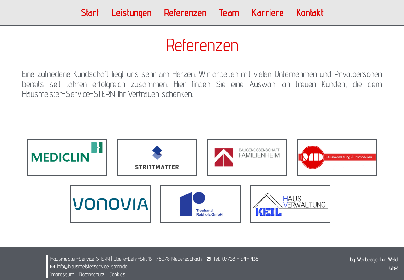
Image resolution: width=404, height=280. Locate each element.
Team (229, 12)
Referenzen (185, 12)
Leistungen (131, 12)
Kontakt (310, 12)
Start (90, 12)
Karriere (268, 12)
